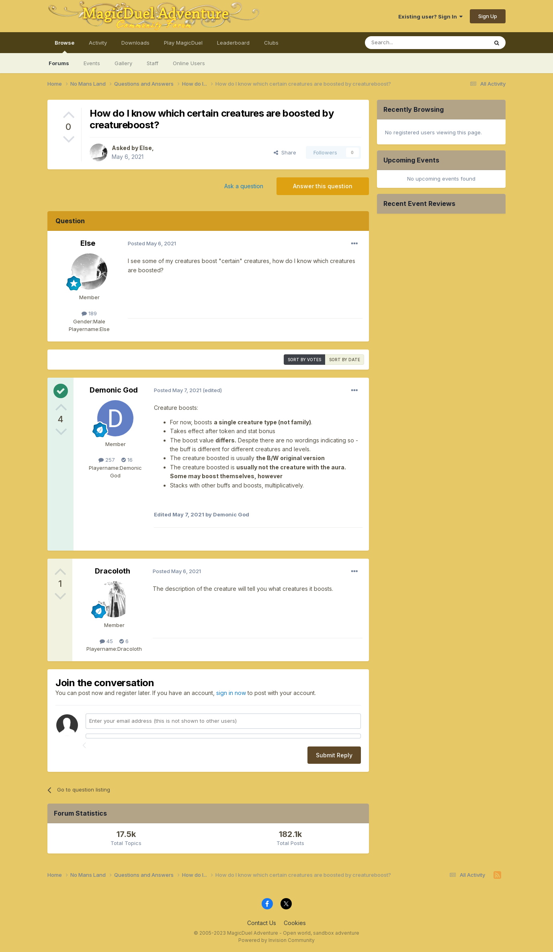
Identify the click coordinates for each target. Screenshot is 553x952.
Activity (98, 42)
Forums (59, 63)
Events (92, 63)
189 (89, 313)
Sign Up (487, 16)
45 (106, 641)
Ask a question (243, 186)
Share (285, 152)
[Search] (418, 42)
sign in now (231, 692)
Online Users (189, 63)
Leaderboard (233, 42)
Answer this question (322, 186)
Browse (64, 46)
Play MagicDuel (183, 42)
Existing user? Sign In (430, 16)
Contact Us (261, 922)
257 (106, 459)
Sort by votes (304, 359)
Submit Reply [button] (334, 755)
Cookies (295, 922)
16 (127, 459)
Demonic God (114, 390)
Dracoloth (112, 571)
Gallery (123, 63)
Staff (152, 63)
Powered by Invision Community (276, 940)
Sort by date (344, 359)
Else (145, 147)
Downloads (135, 42)
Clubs (271, 42)
